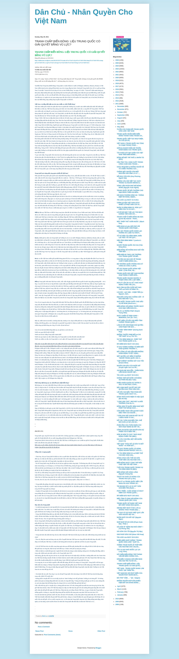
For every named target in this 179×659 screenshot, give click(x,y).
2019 (117, 80)
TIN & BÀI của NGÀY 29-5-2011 (128, 537)
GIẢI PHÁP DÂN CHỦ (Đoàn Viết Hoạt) (130, 534)
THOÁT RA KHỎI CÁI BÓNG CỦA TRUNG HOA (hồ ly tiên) (128, 477)
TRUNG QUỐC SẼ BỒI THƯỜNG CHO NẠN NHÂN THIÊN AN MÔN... (130, 191)
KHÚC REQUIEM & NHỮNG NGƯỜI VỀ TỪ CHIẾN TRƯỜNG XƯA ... (130, 168)
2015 (117, 92)
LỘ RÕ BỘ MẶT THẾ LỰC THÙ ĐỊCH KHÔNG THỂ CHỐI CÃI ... (129, 213)
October (120, 112)
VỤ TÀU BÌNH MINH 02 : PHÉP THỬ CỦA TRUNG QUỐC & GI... (129, 340)
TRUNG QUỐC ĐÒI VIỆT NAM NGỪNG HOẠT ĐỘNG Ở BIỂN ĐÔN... (130, 274)
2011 (117, 104)
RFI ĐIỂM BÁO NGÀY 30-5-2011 (128, 344)
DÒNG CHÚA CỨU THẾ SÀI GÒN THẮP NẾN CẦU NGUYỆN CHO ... (129, 459)
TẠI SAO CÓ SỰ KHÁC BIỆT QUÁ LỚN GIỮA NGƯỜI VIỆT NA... (130, 513)
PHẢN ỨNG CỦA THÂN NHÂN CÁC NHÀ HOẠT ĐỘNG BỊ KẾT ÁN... (129, 426)
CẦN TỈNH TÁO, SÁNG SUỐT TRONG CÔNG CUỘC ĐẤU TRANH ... (130, 163)
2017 (117, 86)
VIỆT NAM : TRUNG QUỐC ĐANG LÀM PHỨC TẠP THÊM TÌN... (130, 569)
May (119, 127)
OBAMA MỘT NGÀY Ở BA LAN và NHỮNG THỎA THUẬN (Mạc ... (128, 509)
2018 (117, 83)
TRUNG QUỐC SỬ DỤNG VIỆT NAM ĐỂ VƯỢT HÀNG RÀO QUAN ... (129, 504)
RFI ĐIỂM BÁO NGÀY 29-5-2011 (128, 496)
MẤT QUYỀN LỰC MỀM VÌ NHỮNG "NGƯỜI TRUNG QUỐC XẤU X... (129, 357)
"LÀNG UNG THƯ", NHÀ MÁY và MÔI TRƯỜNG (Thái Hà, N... (130, 402)
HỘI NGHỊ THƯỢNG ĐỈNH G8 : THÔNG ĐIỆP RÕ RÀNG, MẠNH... (130, 196)
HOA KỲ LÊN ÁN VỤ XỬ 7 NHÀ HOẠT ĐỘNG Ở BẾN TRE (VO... (130, 283)
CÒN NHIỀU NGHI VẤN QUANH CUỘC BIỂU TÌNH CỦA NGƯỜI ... (130, 412)
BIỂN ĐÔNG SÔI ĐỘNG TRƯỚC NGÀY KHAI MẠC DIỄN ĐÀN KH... (130, 307)
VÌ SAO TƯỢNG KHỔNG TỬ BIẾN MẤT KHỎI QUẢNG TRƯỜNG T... (130, 347)
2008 (117, 604)
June (119, 124)
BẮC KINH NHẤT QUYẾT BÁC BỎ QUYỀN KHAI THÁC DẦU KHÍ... (128, 388)
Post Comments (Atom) (52, 635)
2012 (117, 101)
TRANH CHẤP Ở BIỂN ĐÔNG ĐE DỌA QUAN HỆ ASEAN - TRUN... (130, 217)
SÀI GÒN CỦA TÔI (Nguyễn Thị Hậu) (129, 531)
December (121, 106)
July (119, 121)
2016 (117, 89)
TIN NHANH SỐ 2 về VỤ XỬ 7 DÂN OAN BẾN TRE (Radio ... (129, 487)
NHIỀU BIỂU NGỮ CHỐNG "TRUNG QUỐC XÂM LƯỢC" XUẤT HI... (129, 541)
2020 (117, 77)
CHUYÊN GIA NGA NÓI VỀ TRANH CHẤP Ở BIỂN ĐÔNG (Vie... (129, 260)
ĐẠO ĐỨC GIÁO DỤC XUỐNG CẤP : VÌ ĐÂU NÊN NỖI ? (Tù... (130, 298)
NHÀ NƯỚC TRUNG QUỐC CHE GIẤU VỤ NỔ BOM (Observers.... (130, 302)
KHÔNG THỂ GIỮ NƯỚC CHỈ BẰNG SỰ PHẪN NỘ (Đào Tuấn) (129, 379)
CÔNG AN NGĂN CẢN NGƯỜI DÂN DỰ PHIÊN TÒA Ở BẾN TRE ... (130, 430)
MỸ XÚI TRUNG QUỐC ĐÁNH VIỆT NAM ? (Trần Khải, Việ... (129, 269)
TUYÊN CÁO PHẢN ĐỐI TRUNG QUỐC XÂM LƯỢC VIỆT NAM (130, 130)
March (119, 589)
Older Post (101, 631)
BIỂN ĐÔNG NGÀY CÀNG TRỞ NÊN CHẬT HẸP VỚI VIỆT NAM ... (129, 463)
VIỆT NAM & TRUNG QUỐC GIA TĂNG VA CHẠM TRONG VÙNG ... (130, 144)
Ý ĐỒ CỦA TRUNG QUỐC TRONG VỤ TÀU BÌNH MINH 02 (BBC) (130, 468)
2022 (117, 72)
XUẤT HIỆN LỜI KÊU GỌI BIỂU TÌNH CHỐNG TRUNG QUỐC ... (129, 321)
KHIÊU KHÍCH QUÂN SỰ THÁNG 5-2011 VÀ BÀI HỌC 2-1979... (129, 383)
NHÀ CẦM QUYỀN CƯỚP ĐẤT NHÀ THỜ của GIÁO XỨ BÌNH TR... (129, 288)
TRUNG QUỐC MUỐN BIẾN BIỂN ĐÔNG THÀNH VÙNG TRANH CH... (130, 135)
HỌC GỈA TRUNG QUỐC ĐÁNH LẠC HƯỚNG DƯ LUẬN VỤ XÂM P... (129, 232)
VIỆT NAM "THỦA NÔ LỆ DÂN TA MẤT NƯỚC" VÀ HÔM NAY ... (130, 445)
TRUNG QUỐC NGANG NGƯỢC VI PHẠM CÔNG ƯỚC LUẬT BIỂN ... (129, 279)
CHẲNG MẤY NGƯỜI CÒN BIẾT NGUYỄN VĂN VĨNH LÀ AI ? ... (128, 172)
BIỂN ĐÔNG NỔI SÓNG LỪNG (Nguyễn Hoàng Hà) (127, 473)
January (120, 595)
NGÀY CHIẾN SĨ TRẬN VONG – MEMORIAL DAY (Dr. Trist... (128, 316)
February (120, 592)
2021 (117, 75)
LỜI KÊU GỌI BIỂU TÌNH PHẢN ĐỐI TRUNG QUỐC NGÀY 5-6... (129, 393)
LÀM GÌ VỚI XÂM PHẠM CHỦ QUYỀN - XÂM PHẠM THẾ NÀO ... (130, 326)
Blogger (98, 648)
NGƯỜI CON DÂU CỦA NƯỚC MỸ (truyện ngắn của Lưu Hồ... (128, 366)
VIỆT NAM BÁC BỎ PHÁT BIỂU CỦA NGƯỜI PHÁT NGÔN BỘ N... (129, 574)
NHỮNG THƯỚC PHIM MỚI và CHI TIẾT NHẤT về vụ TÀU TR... (129, 335)
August (120, 118)
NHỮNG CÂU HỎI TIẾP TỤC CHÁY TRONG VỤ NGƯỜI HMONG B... (129, 182)
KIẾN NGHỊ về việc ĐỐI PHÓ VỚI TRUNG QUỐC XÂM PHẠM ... (128, 227)
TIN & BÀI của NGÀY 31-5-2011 (128, 200)
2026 (117, 60)
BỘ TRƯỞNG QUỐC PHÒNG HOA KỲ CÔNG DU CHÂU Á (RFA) (130, 265)
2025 (117, 63)
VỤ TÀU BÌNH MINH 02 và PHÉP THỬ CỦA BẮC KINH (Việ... (130, 454)
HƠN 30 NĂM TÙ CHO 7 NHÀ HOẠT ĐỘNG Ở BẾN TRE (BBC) (129, 435)
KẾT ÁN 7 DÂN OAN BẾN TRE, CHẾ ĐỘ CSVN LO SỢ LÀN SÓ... (129, 421)
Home (70, 631)
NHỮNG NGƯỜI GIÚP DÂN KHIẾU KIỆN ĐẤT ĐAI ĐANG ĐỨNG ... (128, 581)
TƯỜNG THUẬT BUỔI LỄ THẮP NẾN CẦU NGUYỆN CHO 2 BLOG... (129, 546)
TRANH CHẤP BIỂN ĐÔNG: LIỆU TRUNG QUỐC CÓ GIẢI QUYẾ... (129, 564)
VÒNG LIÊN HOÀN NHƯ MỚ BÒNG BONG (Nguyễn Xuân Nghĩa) (129, 186)
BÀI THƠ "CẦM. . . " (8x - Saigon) (128, 578)
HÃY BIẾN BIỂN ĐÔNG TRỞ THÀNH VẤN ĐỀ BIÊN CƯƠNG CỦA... (129, 555)
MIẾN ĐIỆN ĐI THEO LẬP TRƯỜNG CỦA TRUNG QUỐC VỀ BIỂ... (129, 255)
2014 (117, 95)
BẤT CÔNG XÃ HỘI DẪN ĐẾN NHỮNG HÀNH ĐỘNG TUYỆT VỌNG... (130, 352)
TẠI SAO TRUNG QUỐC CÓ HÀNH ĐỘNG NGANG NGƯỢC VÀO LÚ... (130, 449)
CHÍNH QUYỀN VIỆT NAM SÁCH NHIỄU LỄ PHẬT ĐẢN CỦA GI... (129, 203)
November (121, 109)
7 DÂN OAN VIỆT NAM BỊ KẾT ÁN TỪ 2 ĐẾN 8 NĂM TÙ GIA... (130, 416)
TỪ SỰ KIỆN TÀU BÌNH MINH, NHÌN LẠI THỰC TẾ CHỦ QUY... (129, 236)
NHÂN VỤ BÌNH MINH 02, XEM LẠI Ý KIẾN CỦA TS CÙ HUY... (129, 208)
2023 (117, 69)
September (121, 115)
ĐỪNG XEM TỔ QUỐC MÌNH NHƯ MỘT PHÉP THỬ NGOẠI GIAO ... (130, 407)
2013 (117, 98)
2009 (117, 601)
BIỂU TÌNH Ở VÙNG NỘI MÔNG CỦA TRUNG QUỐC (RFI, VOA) (129, 499)
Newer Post (39, 631)
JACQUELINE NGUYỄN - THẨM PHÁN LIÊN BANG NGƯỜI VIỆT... (130, 371)
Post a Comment (44, 627)
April (119, 586)
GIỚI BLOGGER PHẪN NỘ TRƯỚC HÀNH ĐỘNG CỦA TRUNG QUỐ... (129, 149)
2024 (117, 66)
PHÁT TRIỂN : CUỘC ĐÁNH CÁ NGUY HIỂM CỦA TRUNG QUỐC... (130, 492)
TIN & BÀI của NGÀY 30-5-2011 (128, 375)
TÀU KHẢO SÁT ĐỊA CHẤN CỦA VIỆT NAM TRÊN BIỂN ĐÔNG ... (130, 153)
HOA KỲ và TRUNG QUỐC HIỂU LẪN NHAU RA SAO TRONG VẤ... (130, 482)
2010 (117, 599)
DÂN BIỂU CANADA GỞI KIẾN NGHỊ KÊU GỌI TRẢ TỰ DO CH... (129, 560)
